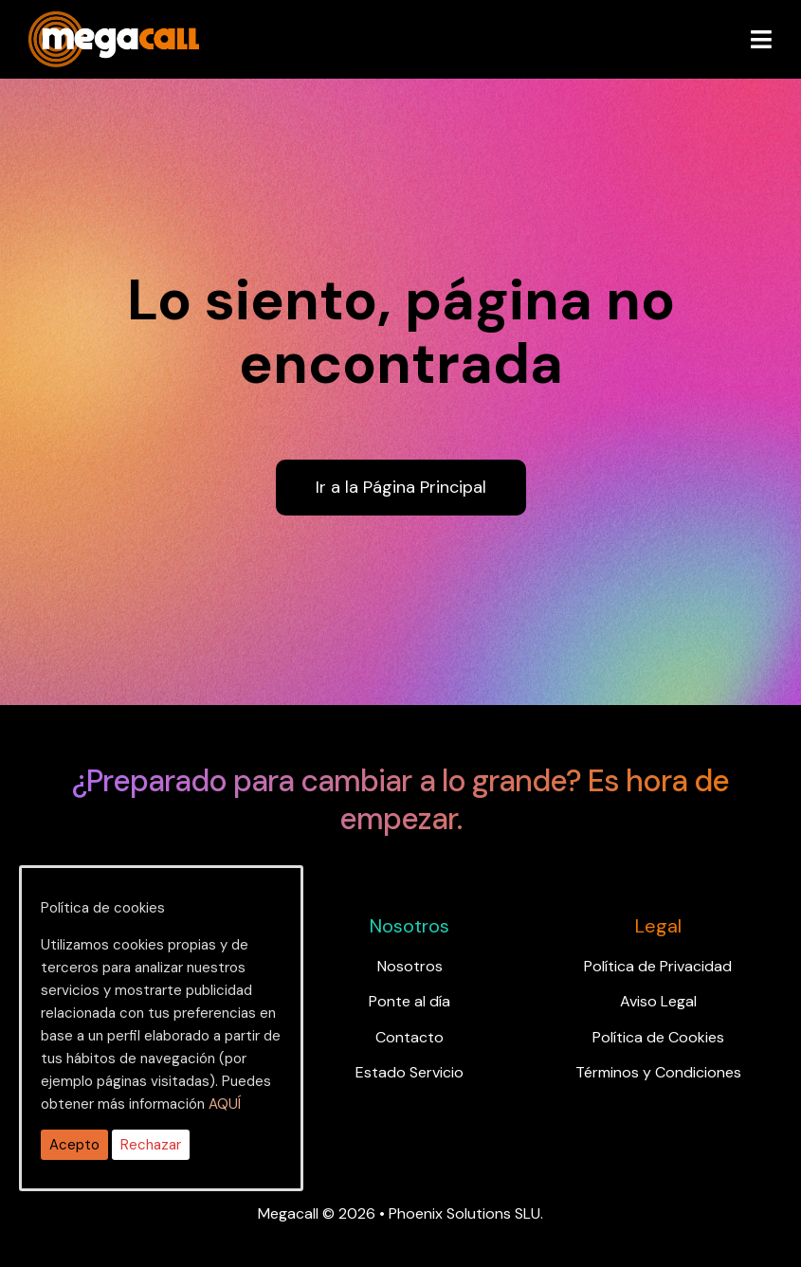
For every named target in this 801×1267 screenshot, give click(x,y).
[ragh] (113, 22)
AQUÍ (225, 1104)
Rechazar (150, 1144)
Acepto (74, 1144)
